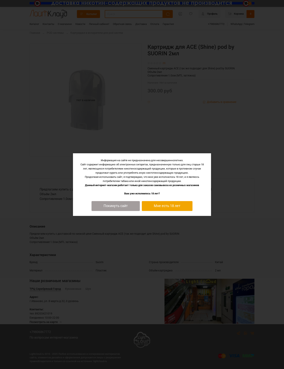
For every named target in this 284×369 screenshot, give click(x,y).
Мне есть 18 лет (167, 206)
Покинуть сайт (116, 206)
